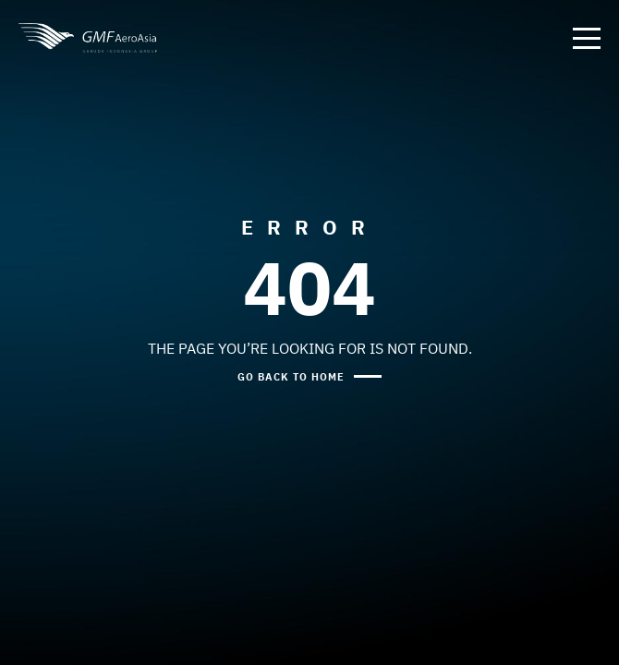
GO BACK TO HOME (291, 376)
